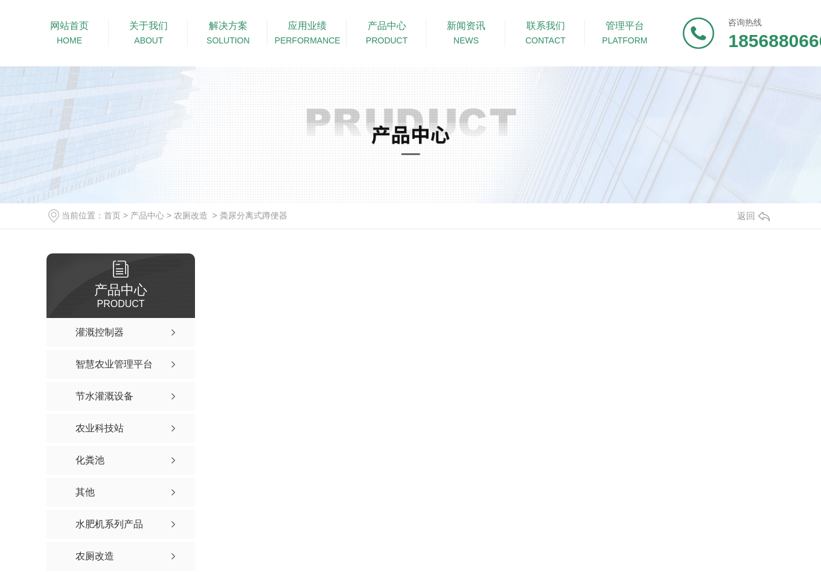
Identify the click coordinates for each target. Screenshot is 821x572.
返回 (753, 216)
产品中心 (147, 215)
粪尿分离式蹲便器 (253, 215)
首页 (112, 215)
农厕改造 (191, 215)
